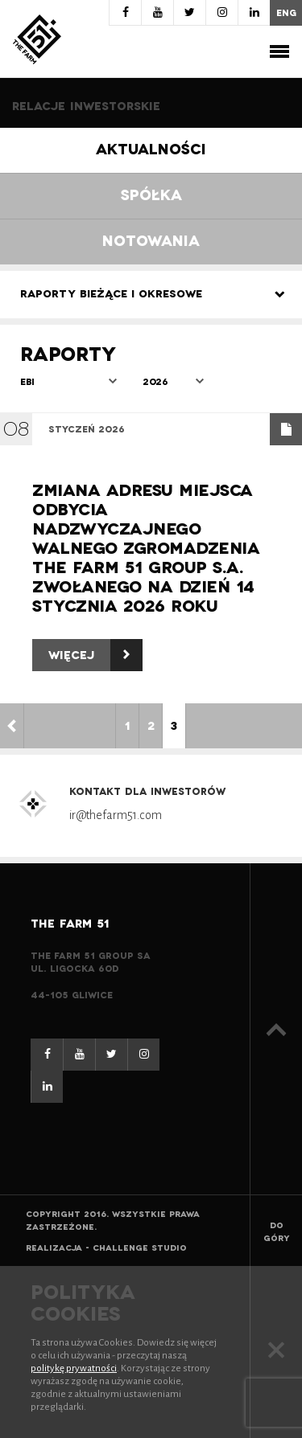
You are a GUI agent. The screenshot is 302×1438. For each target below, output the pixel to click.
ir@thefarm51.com (115, 815)
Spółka (151, 195)
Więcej (95, 655)
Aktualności (151, 150)
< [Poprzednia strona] (12, 725)
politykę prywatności (74, 1368)
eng (286, 12)
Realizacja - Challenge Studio (106, 1248)
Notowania (151, 241)
